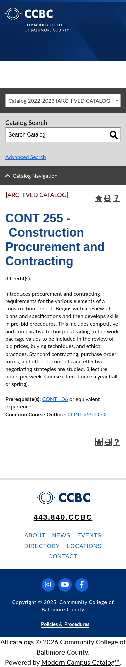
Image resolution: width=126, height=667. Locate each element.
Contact (63, 556)
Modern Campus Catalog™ (80, 662)
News (61, 535)
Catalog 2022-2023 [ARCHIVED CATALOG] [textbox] (60, 100)
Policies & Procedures (65, 624)
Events (89, 535)
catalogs (22, 642)
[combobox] (63, 100)
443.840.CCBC (63, 517)
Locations (84, 546)
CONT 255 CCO (86, 414)
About (34, 535)
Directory (42, 546)
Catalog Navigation (35, 175)
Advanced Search (25, 157)
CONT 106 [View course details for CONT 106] (55, 399)
